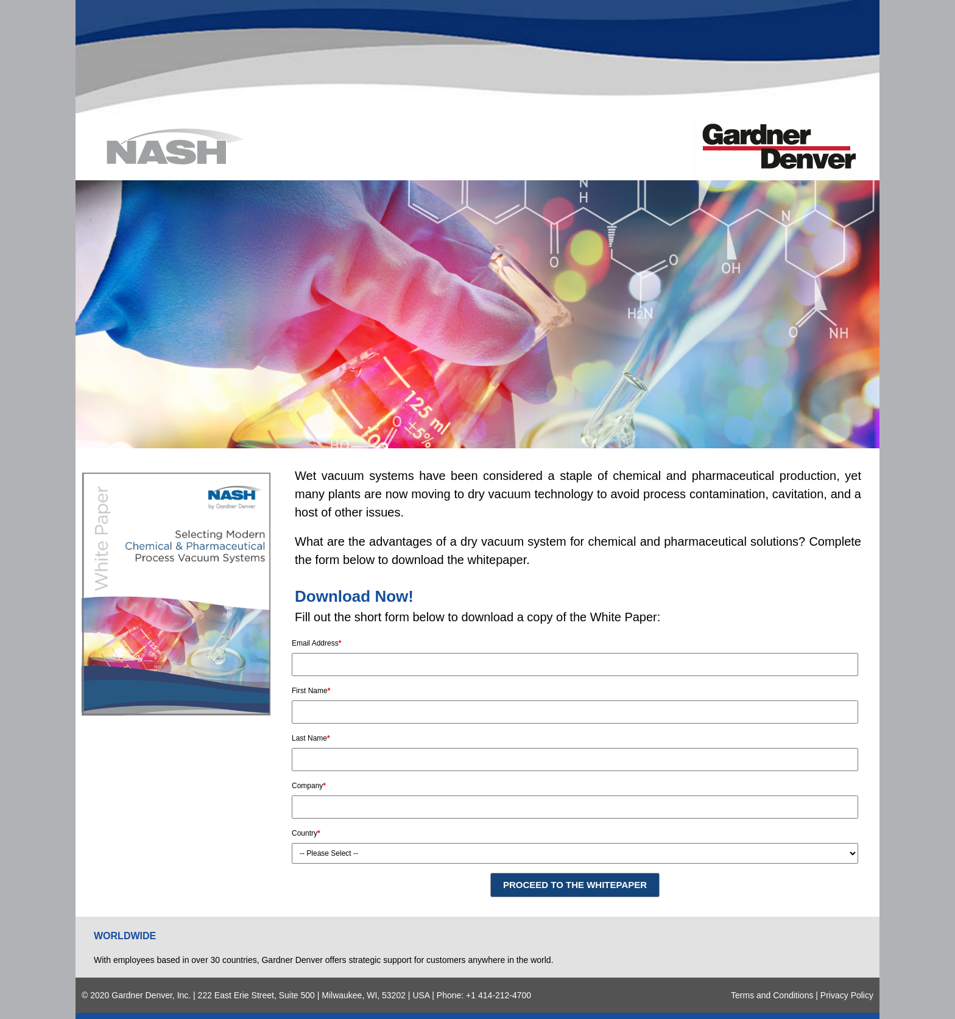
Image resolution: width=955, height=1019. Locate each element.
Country (306, 833)
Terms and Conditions (772, 995)
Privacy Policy (846, 995)
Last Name (311, 738)
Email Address (316, 643)
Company (309, 785)
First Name (311, 690)
